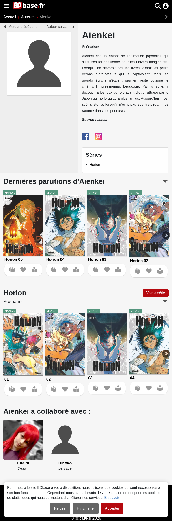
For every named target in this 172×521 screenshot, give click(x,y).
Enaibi (23, 463)
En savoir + (113, 498)
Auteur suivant (58, 27)
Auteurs (28, 17)
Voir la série (155, 293)
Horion (95, 165)
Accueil (9, 17)
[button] (158, 6)
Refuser (60, 508)
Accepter (112, 508)
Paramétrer (86, 508)
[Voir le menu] (6, 6)
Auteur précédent (23, 27)
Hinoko (65, 463)
